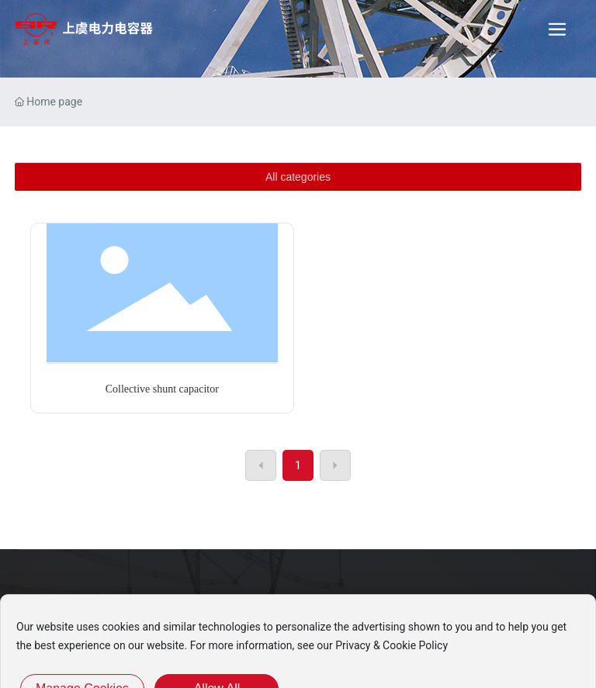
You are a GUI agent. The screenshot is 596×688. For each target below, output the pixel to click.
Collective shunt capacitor (162, 389)
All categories (298, 177)
